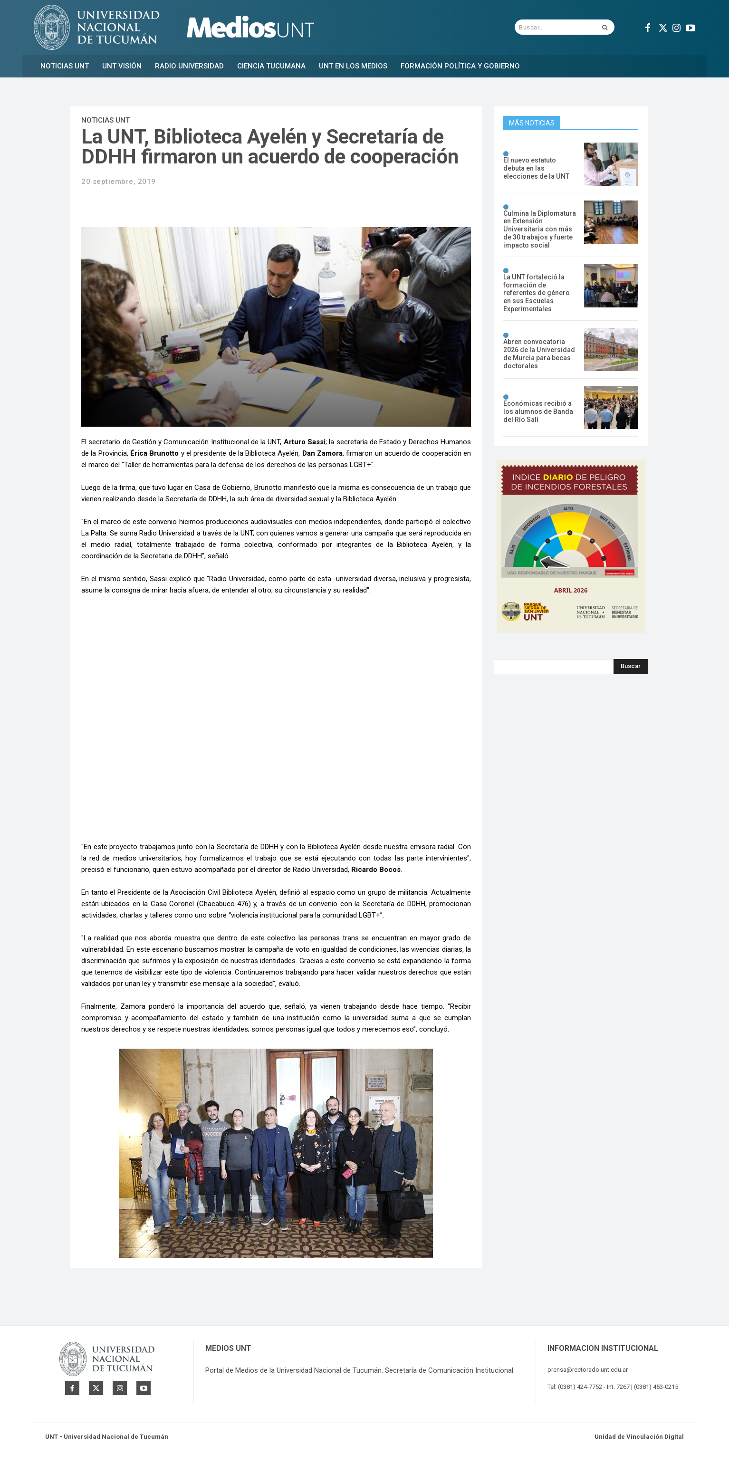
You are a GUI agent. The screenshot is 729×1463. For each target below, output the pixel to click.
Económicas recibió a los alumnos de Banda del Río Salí (538, 411)
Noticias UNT (105, 120)
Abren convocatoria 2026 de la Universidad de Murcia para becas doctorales (539, 353)
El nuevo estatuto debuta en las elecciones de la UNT (536, 169)
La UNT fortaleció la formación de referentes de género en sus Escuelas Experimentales (536, 293)
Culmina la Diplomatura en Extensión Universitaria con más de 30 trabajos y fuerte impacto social (539, 229)
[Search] (631, 666)
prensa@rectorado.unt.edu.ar (587, 1369)
